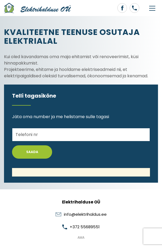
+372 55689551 (81, 227)
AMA (81, 237)
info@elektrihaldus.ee (81, 214)
